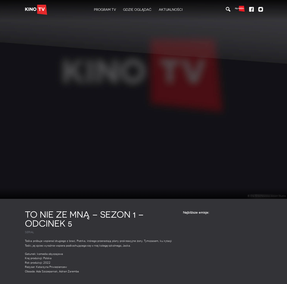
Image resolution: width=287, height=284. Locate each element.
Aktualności (171, 10)
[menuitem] (105, 10)
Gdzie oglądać (137, 10)
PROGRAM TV (105, 10)
